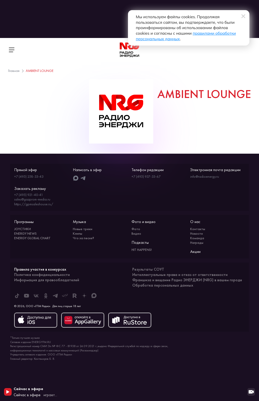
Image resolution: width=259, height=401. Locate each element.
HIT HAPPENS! (142, 249)
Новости (196, 233)
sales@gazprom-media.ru (32, 199)
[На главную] (129, 50)
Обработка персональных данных (162, 285)
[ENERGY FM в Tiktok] (17, 295)
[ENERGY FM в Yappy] (65, 295)
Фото (136, 229)
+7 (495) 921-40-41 (28, 194)
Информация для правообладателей (46, 280)
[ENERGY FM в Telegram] (55, 295)
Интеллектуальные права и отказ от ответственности (180, 274)
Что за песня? (83, 238)
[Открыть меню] (11, 50)
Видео (136, 233)
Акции (195, 251)
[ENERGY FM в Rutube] (74, 295)
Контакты (197, 229)
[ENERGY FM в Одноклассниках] (46, 295)
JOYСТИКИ (22, 229)
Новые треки (82, 229)
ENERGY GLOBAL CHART (32, 238)
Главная (13, 70)
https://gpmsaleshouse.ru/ (33, 204)
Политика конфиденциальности (42, 274)
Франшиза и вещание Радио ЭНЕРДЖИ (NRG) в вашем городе (187, 280)
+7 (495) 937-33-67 (146, 176)
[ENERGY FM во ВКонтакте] (36, 295)
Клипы (77, 233)
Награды (196, 242)
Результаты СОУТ (148, 269)
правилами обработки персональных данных (165, 33)
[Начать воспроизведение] (8, 392)
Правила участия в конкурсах (40, 269)
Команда (197, 238)
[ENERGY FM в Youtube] (26, 295)
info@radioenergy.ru (204, 176)
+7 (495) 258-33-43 (29, 176)
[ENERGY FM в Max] (94, 295)
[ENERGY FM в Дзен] (84, 295)
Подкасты (140, 242)
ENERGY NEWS (25, 233)
